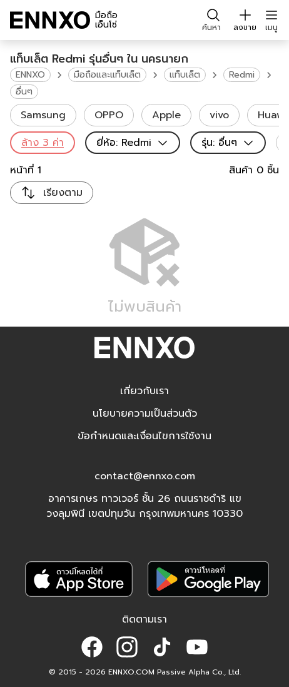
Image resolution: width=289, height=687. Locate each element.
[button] (91, 646)
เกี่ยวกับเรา (144, 391)
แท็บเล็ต (185, 74)
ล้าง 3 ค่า (42, 142)
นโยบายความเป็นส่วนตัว (145, 413)
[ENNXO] (50, 20)
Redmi (242, 74)
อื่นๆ (24, 91)
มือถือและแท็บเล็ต (107, 74)
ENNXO (30, 74)
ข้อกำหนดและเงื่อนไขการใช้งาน (144, 436)
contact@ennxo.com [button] (144, 476)
